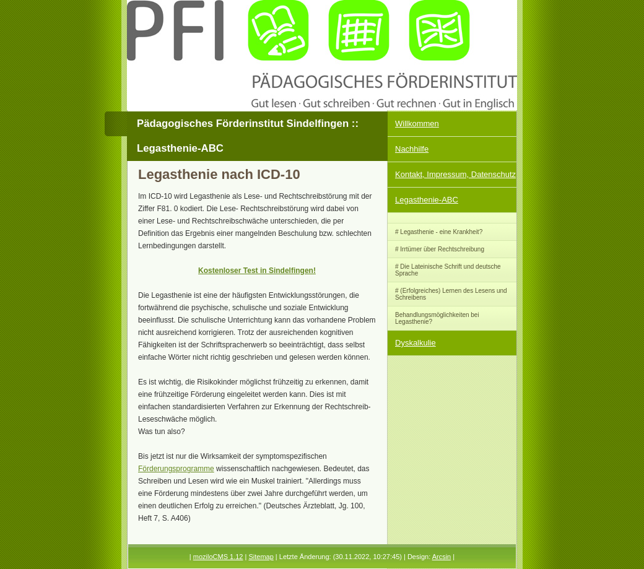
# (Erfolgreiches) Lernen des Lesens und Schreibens (451, 294)
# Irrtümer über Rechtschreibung (439, 249)
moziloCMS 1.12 (218, 556)
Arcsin (441, 556)
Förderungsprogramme (176, 468)
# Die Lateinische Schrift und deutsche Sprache (448, 270)
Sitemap (260, 556)
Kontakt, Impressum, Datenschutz (455, 174)
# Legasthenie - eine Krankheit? (438, 231)
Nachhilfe (412, 149)
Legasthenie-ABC (426, 199)
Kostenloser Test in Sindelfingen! (257, 270)
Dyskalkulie (415, 342)
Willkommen (417, 123)
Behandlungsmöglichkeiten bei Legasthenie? (437, 318)
